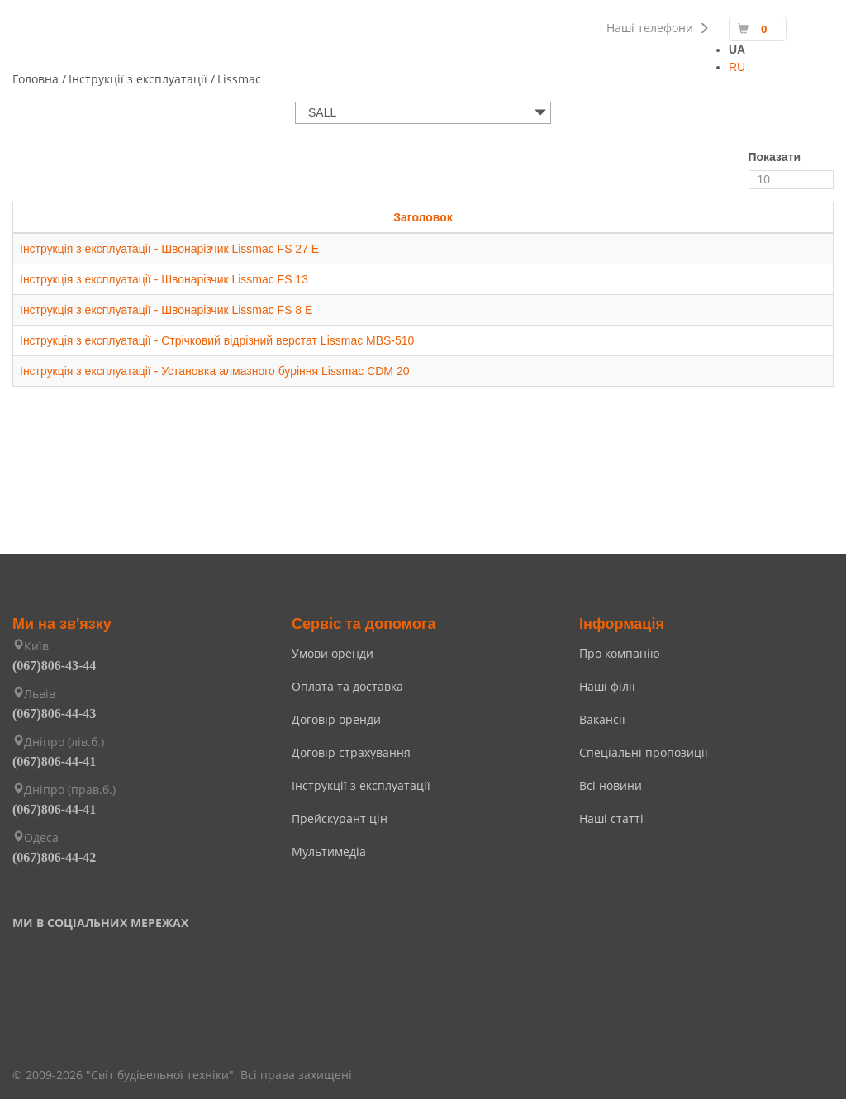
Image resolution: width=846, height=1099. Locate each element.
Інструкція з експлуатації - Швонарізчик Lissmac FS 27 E (170, 248)
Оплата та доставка (347, 686)
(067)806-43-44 (54, 666)
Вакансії (602, 719)
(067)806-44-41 (54, 761)
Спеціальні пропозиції (643, 752)
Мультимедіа (329, 851)
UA (737, 49)
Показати (775, 157)
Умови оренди (332, 653)
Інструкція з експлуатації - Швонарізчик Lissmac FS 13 (164, 279)
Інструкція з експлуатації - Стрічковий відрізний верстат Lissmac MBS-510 (217, 340)
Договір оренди (336, 719)
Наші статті (611, 818)
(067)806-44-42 (54, 857)
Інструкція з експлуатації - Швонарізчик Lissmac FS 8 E (166, 309)
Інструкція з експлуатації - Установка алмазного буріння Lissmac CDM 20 (215, 371)
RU (737, 67)
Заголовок (423, 217)
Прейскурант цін (339, 818)
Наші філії (607, 686)
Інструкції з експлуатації (361, 785)
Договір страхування (351, 752)
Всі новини (610, 785)
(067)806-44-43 (54, 713)
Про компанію (619, 653)
